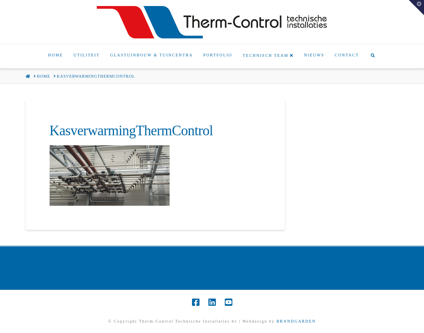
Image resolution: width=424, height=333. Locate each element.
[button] (416, 7)
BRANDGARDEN (296, 321)
